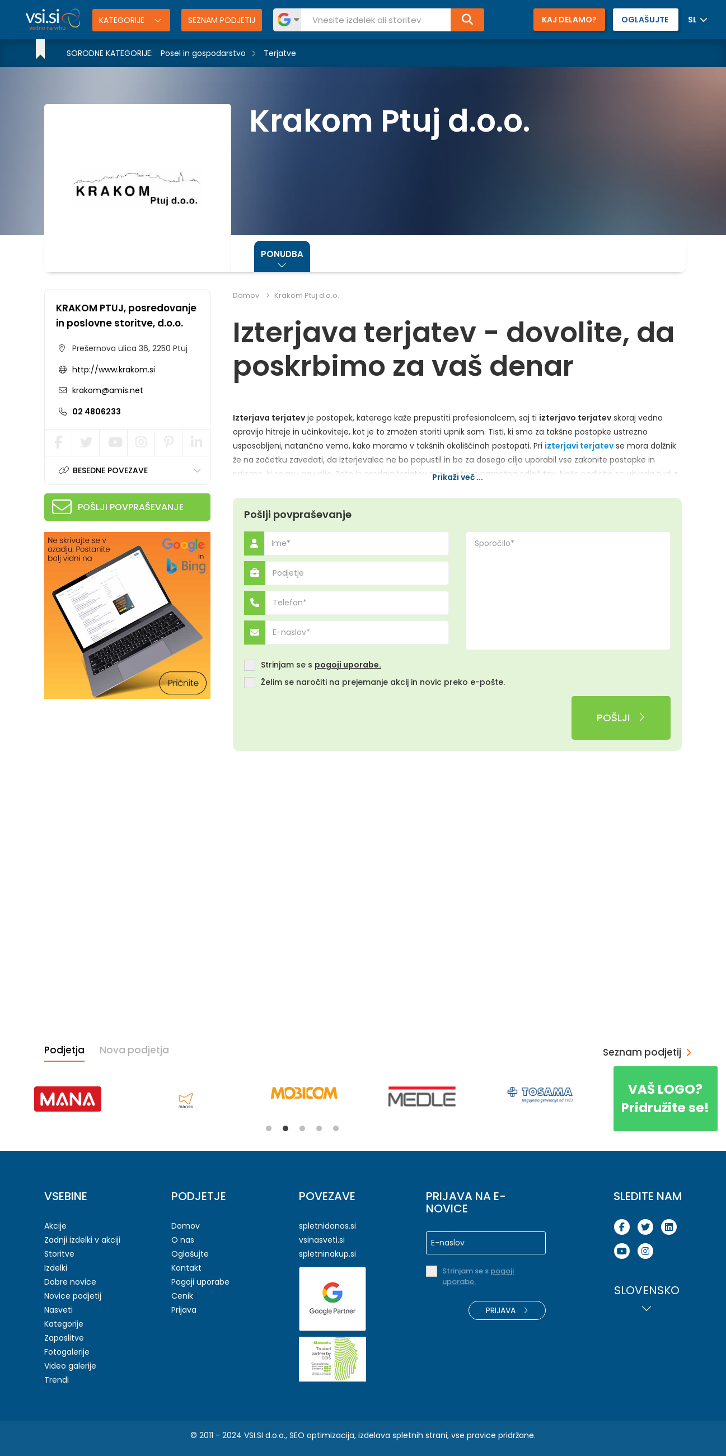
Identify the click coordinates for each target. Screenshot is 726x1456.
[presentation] (329, 718)
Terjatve (280, 53)
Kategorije (123, 20)
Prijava (183, 1309)
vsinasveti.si (322, 1239)
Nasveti (58, 1309)
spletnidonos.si (327, 1225)
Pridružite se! (665, 1098)
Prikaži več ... (457, 477)
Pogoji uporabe (200, 1281)
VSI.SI (253, 1435)
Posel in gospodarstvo (203, 53)
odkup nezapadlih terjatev (577, 487)
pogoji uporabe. (348, 664)
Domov (246, 295)
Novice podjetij (72, 1295)
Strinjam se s (321, 665)
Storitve (59, 1253)
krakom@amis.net (106, 390)
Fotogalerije (67, 1351)
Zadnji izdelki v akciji (82, 1239)
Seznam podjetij (221, 20)
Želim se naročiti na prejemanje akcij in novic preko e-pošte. (383, 682)
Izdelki (55, 1267)
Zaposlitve (64, 1337)
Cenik (182, 1295)
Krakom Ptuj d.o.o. (306, 295)
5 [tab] (335, 1128)
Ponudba (282, 254)
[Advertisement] (128, 780)
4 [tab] (319, 1128)
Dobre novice (70, 1281)
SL (692, 19)
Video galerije (70, 1365)
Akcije (55, 1225)
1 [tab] (268, 1128)
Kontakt (186, 1267)
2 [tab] (285, 1128)
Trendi (56, 1379)
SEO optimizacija (321, 1435)
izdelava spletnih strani (402, 1435)
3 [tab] (302, 1128)
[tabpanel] (67, 1099)
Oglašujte (190, 1253)
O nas (182, 1239)
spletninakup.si (327, 1253)
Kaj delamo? (569, 19)
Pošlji (621, 718)
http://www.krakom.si (113, 369)
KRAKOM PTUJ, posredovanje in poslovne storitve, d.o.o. (126, 315)
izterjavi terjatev (579, 445)
